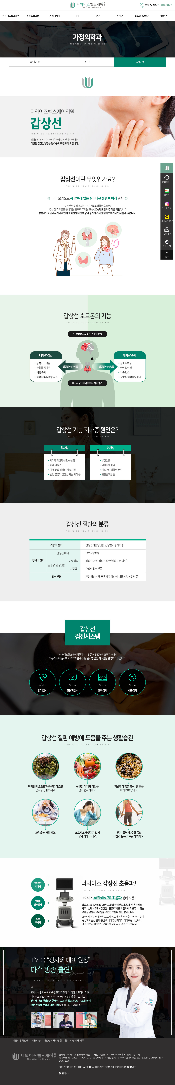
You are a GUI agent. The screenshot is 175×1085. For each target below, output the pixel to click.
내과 (76, 16)
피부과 (120, 16)
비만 (87, 61)
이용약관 (36, 1040)
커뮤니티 (164, 16)
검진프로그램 (32, 16)
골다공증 (35, 61)
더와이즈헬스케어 (11, 16)
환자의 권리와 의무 (74, 1040)
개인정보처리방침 (53, 1040)
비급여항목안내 (20, 1040)
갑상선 (140, 61)
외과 (98, 16)
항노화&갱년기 (142, 16)
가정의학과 (54, 16)
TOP (167, 255)
